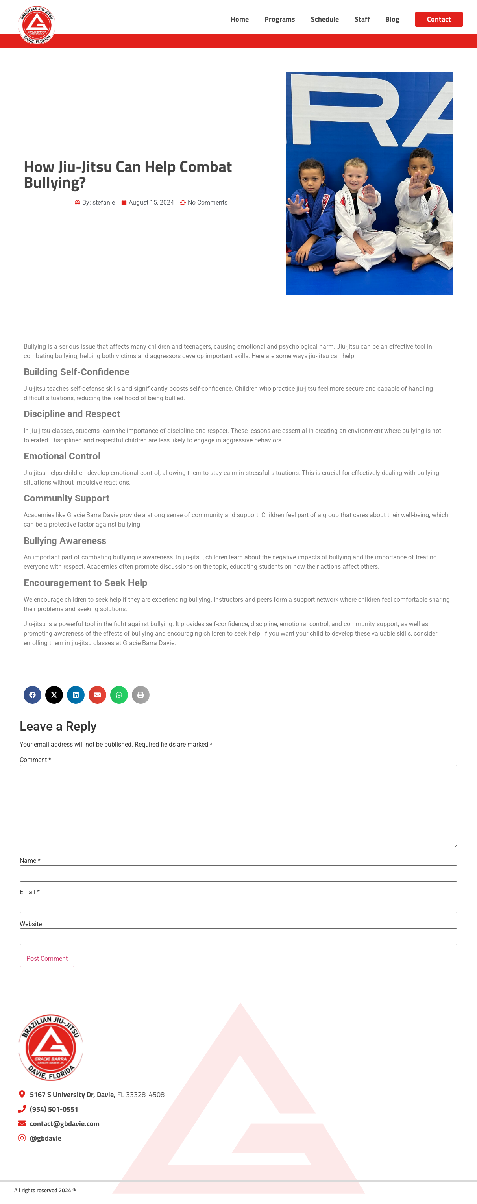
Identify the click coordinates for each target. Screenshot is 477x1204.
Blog (392, 19)
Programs (279, 19)
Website (31, 924)
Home (240, 19)
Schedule (325, 19)
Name (30, 861)
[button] (32, 695)
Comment (35, 760)
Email (30, 892)
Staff (362, 19)
